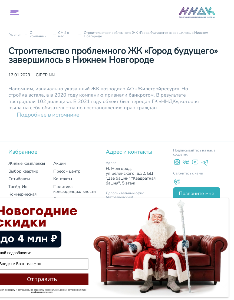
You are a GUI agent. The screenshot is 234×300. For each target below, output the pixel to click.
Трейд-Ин (17, 186)
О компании (38, 34)
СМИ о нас (63, 34)
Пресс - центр (66, 171)
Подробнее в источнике (48, 114)
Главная (14, 35)
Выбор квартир (23, 171)
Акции (59, 163)
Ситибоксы (19, 179)
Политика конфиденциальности (74, 189)
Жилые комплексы (26, 163)
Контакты (62, 179)
